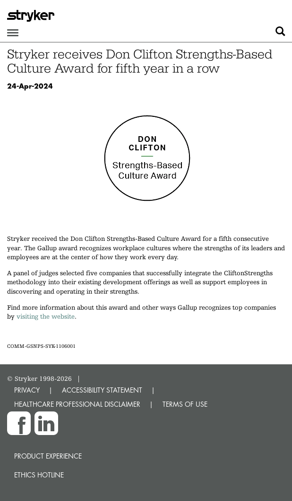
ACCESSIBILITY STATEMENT (102, 390)
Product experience (48, 456)
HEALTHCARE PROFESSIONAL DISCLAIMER (77, 404)
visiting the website (46, 316)
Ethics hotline (39, 474)
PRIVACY (27, 390)
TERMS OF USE (185, 404)
